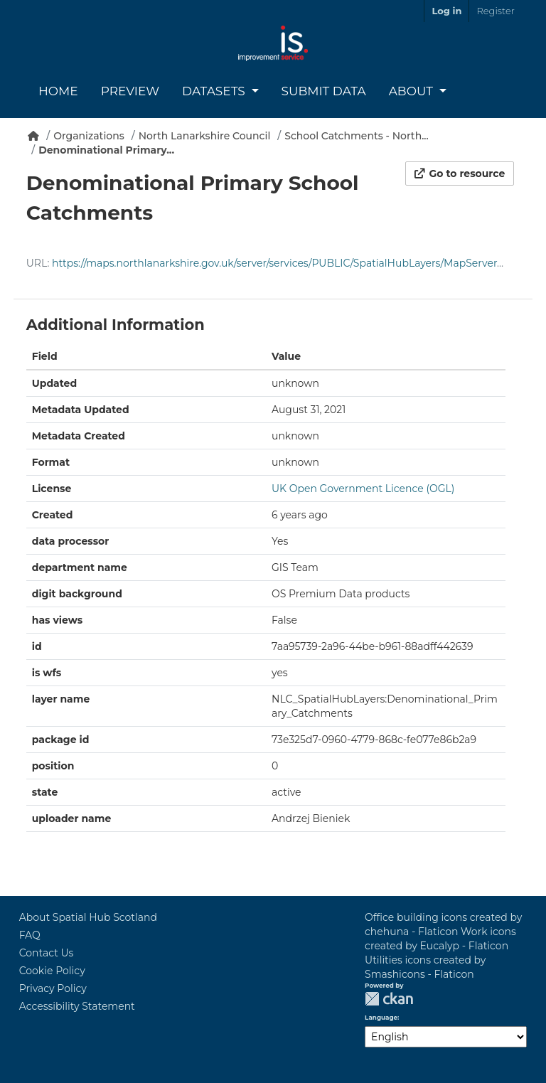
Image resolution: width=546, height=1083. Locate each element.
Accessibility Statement (77, 1006)
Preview (130, 91)
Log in (446, 10)
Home (58, 91)
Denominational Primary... (106, 150)
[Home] (33, 135)
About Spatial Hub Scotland (88, 917)
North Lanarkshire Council (205, 135)
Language (381, 1017)
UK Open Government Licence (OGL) (363, 488)
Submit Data (324, 91)
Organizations (88, 135)
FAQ (30, 935)
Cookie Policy (52, 970)
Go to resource (459, 173)
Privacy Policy (53, 988)
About (413, 91)
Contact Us (46, 952)
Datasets (215, 91)
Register (495, 10)
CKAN (389, 998)
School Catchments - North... (356, 135)
